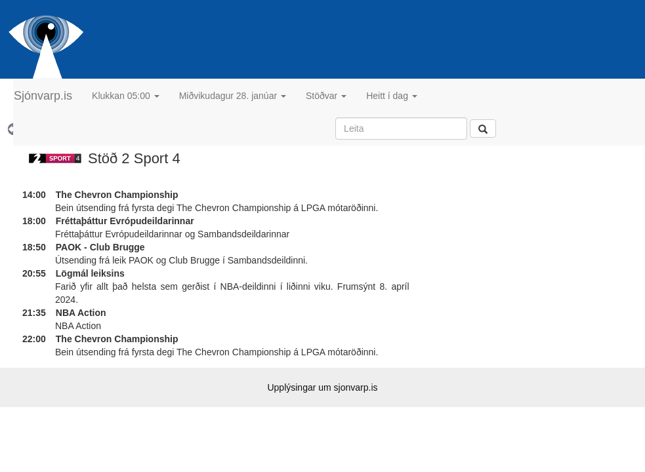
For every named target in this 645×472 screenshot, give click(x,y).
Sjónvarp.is (43, 95)
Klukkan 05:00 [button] (125, 95)
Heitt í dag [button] (391, 95)
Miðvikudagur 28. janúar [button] (232, 95)
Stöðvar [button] (326, 95)
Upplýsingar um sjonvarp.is (322, 387)
